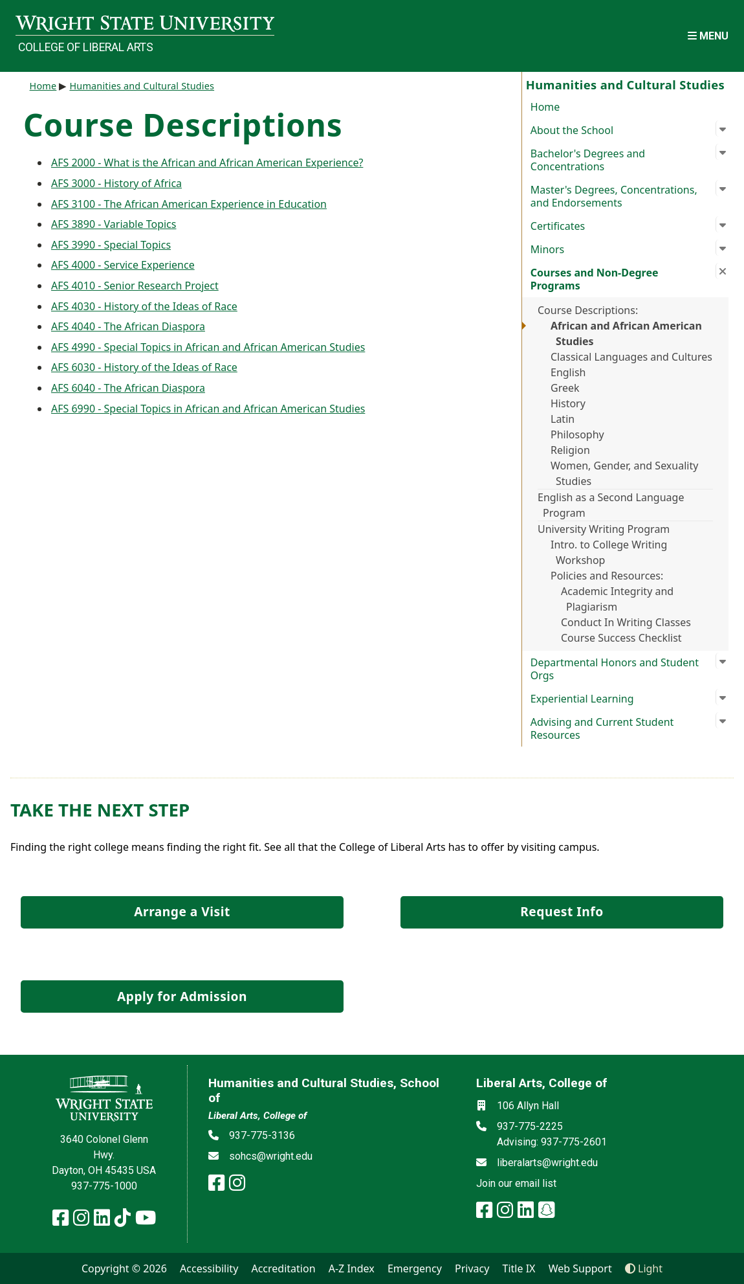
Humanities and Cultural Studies (141, 86)
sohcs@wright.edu (270, 1156)
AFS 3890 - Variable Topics (113, 224)
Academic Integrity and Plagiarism (617, 599)
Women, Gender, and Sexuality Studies (624, 473)
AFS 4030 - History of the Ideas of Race (144, 306)
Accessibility (209, 1268)
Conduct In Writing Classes (626, 622)
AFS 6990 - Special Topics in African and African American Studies (208, 408)
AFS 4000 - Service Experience (123, 265)
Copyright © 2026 (124, 1268)
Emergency (415, 1268)
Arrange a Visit (182, 911)
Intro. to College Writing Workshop (609, 552)
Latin (562, 419)
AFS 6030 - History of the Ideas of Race (144, 367)
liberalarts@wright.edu (547, 1162)
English (568, 372)
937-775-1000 (104, 1186)
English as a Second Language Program (611, 505)
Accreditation (283, 1268)
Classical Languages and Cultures (631, 357)
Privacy (472, 1268)
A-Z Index (352, 1268)
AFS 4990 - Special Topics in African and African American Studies (208, 347)
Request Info (561, 911)
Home (545, 107)
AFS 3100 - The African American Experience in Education (189, 204)
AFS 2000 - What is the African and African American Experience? (207, 162)
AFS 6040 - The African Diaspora (128, 388)
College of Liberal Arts (85, 47)
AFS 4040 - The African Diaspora (128, 326)
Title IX (519, 1268)
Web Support (580, 1268)
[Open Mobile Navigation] (708, 36)
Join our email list (516, 1183)
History (568, 403)
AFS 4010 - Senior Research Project (135, 285)
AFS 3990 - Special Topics (111, 245)
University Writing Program (604, 529)
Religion (570, 450)
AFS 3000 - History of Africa (116, 183)
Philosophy (577, 434)
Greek (565, 388)
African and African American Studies (626, 333)
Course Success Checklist (621, 638)
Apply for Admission (182, 996)
